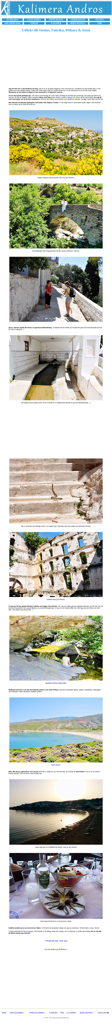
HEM (4, 1013)
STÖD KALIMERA (37, 1013)
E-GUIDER (71, 1013)
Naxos (69, 97)
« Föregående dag (51, 941)
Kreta (53, 97)
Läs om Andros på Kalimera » (56, 949)
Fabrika (50, 599)
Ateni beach (55, 765)
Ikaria (58, 97)
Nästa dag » (63, 941)
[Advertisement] (25, 61)
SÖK (62, 1013)
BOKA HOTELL (86, 1013)
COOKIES (53, 1013)
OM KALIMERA (17, 1013)
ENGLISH (102, 1013)
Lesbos (64, 97)
